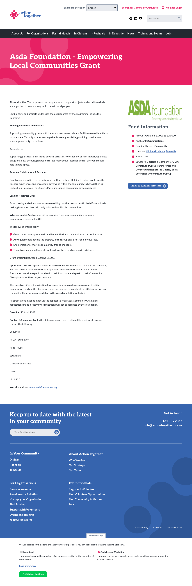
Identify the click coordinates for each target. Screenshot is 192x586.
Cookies (157, 527)
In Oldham (80, 33)
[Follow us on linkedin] (135, 18)
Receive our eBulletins (24, 494)
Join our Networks (21, 519)
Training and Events (150, 33)
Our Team (75, 470)
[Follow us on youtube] (140, 18)
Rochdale (160, 151)
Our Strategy (77, 465)
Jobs (169, 33)
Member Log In (174, 7)
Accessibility (141, 527)
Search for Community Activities (140, 7)
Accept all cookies (33, 574)
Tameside (171, 151)
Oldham (150, 151)
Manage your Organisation (26, 499)
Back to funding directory (146, 185)
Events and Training (22, 514)
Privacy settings (96, 536)
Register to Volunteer (82, 489)
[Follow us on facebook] (130, 18)
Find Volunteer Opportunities (87, 494)
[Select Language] (102, 7)
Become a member (21, 489)
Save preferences (27, 566)
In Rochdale (98, 33)
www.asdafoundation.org (43, 387)
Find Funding (17, 504)
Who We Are (77, 460)
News (131, 33)
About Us (17, 33)
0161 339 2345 (171, 421)
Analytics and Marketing (112, 552)
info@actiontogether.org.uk (163, 425)
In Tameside (116, 33)
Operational (28, 552)
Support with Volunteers (25, 509)
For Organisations (37, 33)
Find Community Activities (85, 499)
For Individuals (61, 33)
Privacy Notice (174, 527)
